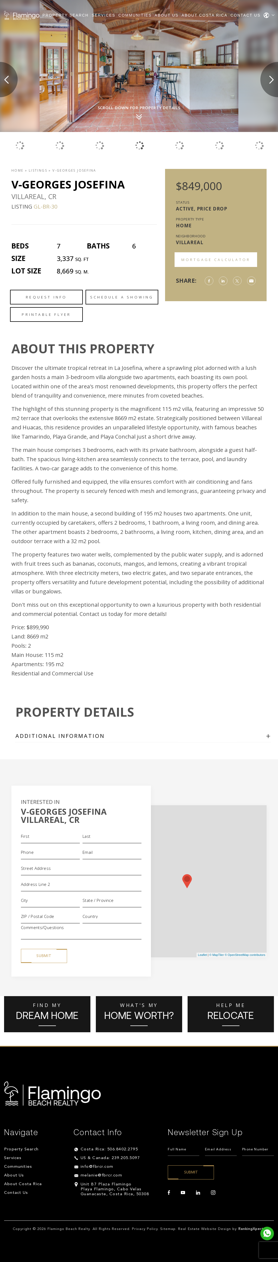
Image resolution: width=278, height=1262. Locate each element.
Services (103, 15)
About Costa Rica (205, 15)
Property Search (65, 15)
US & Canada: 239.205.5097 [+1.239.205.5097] (110, 1158)
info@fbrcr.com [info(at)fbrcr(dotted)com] (97, 1167)
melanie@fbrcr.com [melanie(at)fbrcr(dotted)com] (101, 1175)
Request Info (46, 297)
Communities (135, 15)
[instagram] (213, 1193)
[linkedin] (198, 1193)
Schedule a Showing (122, 297)
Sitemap (168, 1229)
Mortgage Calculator (216, 259)
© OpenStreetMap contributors (245, 954)
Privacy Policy (145, 1229)
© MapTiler (216, 954)
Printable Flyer (46, 314)
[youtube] (183, 1193)
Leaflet (202, 954)
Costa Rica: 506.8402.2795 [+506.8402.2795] (109, 1149)
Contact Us (245, 15)
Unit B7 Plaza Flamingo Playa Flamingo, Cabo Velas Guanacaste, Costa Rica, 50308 (115, 1189)
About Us (167, 15)
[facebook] (169, 1193)
